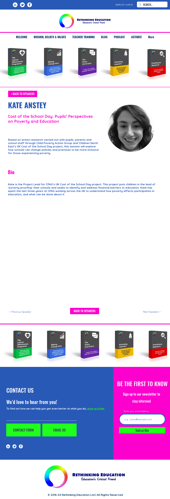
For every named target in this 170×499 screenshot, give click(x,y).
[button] (83, 37)
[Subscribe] (142, 430)
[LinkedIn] (15, 4)
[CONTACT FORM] (23, 430)
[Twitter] (22, 4)
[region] (51, 63)
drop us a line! (95, 408)
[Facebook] (29, 4)
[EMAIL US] (59, 430)
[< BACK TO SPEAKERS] (22, 94)
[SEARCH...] (152, 5)
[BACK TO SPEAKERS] (84, 311)
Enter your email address (136, 411)
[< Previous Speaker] (24, 312)
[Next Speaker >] (145, 312)
